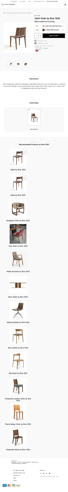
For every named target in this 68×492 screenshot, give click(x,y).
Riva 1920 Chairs (22, 12)
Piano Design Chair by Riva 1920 (18, 424)
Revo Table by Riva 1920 (18, 297)
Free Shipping (14, 1)
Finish (50, 30)
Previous (2, 37)
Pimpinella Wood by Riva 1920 (18, 450)
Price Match (23, 1)
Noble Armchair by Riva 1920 (18, 271)
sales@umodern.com (39, 1)
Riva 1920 (37, 15)
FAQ (14, 478)
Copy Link (46, 48)
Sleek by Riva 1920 (18, 170)
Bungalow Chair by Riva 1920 (18, 221)
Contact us (38, 49)
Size (50, 26)
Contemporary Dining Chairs (12, 12)
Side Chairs (29, 12)
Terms (15, 480)
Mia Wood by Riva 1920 (18, 373)
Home (4, 12)
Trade (29, 1)
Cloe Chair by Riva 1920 (18, 246)
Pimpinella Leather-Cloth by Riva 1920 (18, 400)
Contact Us (16, 475)
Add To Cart (53, 36)
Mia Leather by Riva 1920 (18, 348)
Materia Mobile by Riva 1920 (18, 322)
